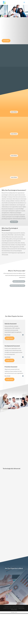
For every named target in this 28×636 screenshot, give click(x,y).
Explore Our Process (18, 281)
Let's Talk (6, 40)
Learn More (14, 112)
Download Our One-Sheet (17, 285)
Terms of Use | (21, 608)
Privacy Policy (14, 609)
